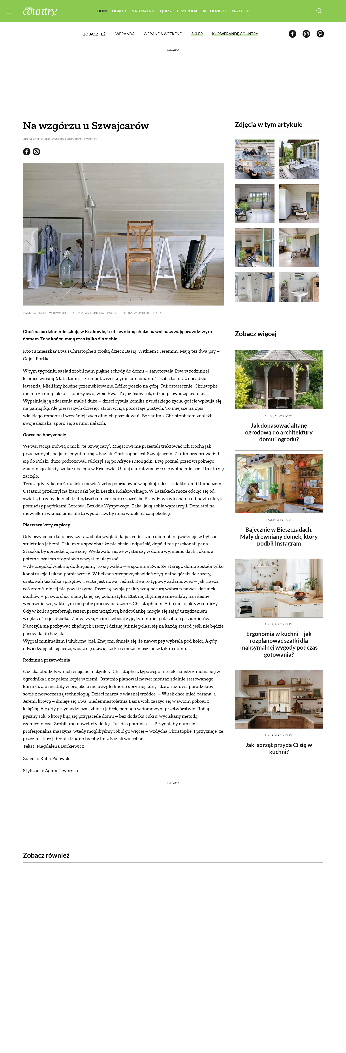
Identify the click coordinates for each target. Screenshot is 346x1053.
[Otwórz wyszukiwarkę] (319, 11)
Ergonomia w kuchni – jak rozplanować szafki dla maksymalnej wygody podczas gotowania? (279, 640)
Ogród (119, 11)
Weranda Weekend (162, 34)
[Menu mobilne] (9, 11)
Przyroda (187, 11)
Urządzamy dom (279, 412)
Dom (102, 11)
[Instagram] (306, 34)
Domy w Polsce (278, 516)
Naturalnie (143, 11)
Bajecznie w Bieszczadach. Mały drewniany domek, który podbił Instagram (279, 532)
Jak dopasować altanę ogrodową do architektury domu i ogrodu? (279, 428)
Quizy (166, 11)
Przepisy (240, 11)
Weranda (125, 34)
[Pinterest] (320, 34)
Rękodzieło (214, 11)
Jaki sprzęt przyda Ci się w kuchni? (279, 744)
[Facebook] (292, 34)
